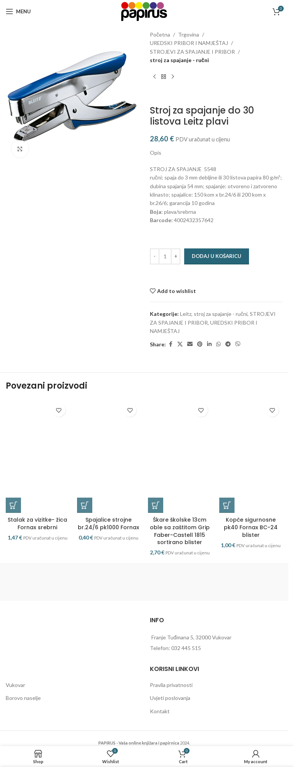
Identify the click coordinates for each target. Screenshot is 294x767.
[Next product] (172, 77)
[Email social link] (190, 344)
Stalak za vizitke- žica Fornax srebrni (37, 524)
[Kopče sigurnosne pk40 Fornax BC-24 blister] (251, 457)
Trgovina (188, 34)
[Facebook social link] (170, 344)
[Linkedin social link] (209, 344)
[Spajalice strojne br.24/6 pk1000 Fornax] (109, 457)
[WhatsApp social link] (218, 344)
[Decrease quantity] (154, 256)
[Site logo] (144, 11)
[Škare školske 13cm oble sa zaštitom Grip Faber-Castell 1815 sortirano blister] (180, 457)
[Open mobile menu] (18, 11)
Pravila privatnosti (171, 686)
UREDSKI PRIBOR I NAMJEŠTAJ (189, 43)
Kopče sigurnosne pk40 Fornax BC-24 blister (251, 528)
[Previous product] (154, 77)
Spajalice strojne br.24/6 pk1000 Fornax (108, 524)
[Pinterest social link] (200, 344)
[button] (13, 506)
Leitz (185, 314)
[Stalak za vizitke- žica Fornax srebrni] (37, 457)
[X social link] (180, 344)
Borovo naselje (23, 699)
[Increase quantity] (175, 256)
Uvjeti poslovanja (170, 699)
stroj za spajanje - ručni (179, 60)
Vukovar (15, 686)
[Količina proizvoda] (165, 256)
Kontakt (160, 712)
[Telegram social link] (228, 344)
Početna (160, 34)
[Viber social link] (238, 344)
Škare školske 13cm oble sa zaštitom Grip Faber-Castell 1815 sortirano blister (180, 532)
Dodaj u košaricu (216, 256)
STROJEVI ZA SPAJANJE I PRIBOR (192, 51)
